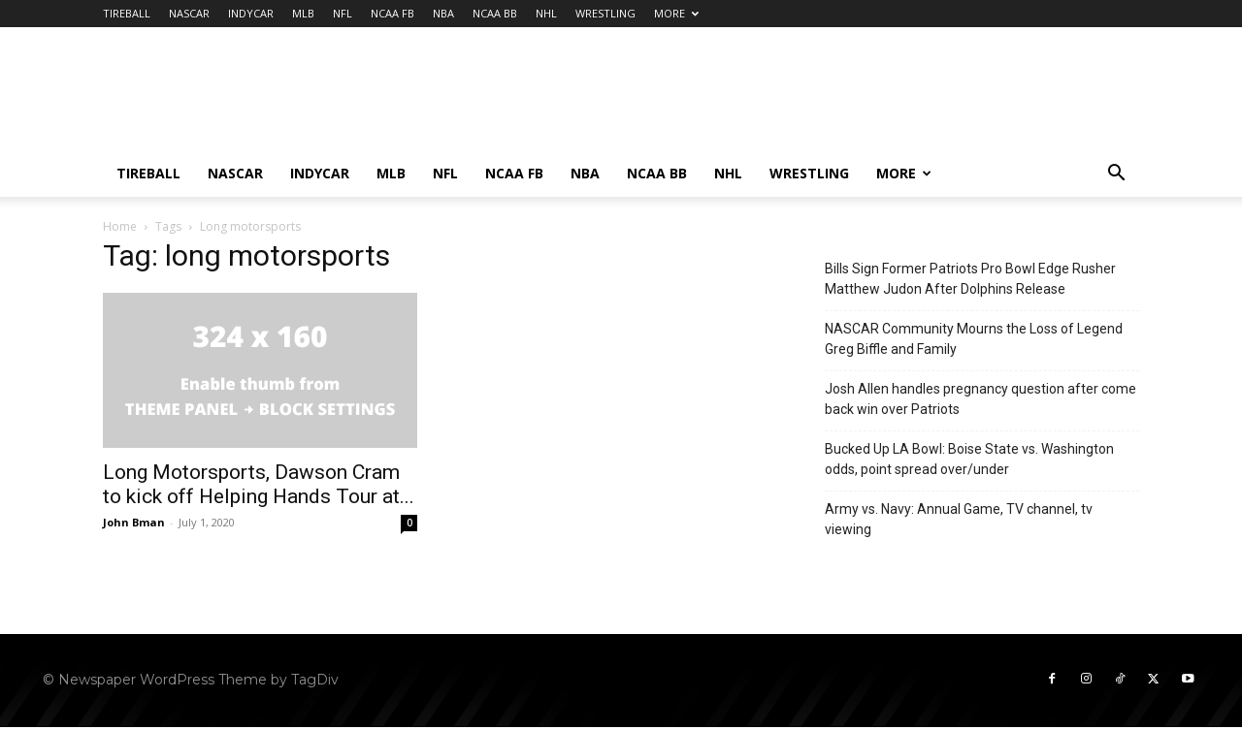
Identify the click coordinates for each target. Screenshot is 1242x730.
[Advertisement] (786, 98)
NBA (443, 13)
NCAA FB (392, 13)
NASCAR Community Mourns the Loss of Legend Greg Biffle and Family (974, 339)
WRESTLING (605, 13)
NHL (546, 13)
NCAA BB (495, 13)
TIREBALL (126, 13)
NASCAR (189, 13)
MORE (676, 13)
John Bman (134, 522)
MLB (303, 13)
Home (120, 226)
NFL (342, 13)
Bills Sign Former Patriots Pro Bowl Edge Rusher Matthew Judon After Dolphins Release (970, 279)
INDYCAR (251, 13)
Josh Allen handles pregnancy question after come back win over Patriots (980, 399)
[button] (1116, 175)
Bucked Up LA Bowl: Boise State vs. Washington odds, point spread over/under (969, 459)
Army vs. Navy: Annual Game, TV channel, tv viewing (959, 519)
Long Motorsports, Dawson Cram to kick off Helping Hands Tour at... (258, 484)
